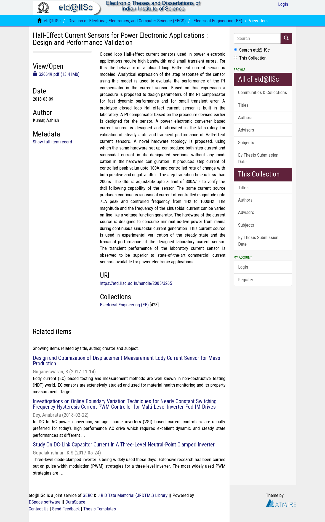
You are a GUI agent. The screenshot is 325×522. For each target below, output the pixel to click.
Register (245, 279)
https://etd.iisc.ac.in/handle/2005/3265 (136, 283)
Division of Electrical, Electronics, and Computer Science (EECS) (127, 20)
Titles (243, 105)
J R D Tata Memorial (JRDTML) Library (132, 495)
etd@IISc (52, 20)
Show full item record (52, 141)
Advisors (246, 130)
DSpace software (44, 502)
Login (243, 267)
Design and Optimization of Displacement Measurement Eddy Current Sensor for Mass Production (126, 361)
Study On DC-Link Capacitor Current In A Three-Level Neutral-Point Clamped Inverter (124, 444)
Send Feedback (66, 509)
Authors (245, 117)
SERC (88, 495)
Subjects (246, 142)
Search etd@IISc (252, 50)
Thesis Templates (99, 509)
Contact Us (39, 509)
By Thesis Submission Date (258, 158)
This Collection (250, 58)
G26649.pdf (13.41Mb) (56, 74)
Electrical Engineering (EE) (217, 20)
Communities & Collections (262, 92)
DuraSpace (75, 502)
